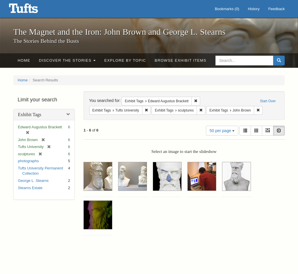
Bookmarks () (227, 9)
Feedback (276, 9)
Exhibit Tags (29, 114)
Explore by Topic (125, 60)
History (253, 9)
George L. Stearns (33, 180)
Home (24, 60)
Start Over (268, 101)
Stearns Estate (30, 188)
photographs (28, 161)
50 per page (222, 130)
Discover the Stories (67, 60)
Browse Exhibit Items (180, 60)
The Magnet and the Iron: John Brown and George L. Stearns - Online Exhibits (30, 10)
